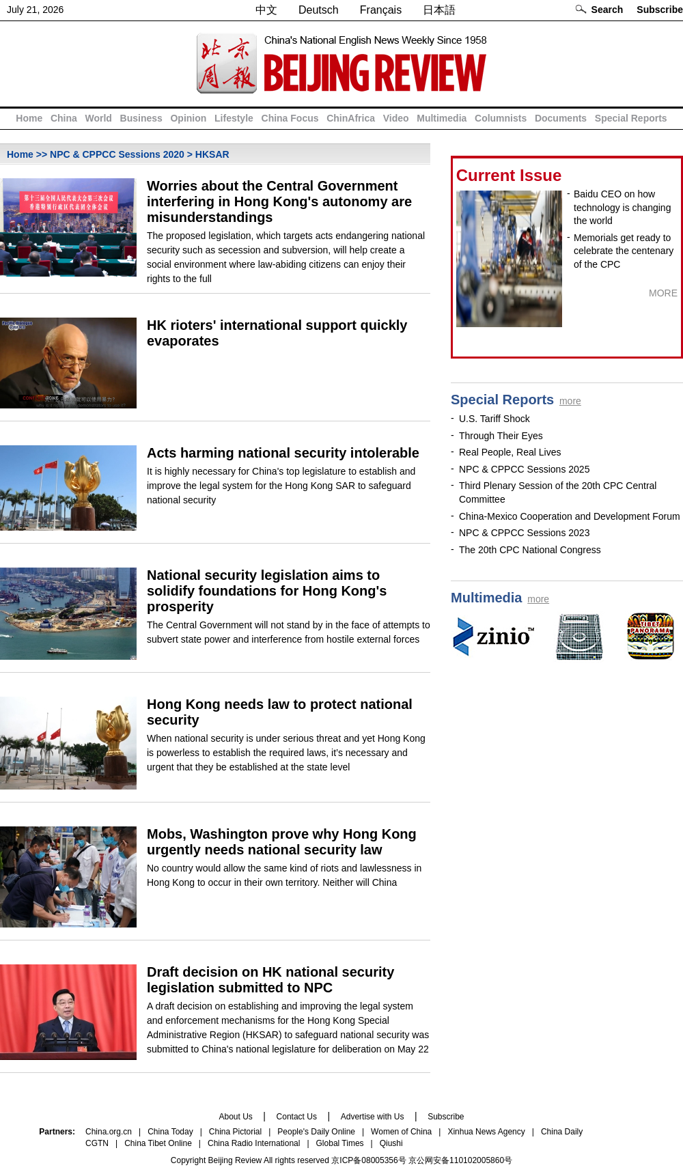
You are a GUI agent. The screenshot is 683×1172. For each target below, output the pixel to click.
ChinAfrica (350, 118)
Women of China (401, 1131)
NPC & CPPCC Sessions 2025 (524, 469)
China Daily (562, 1131)
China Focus (290, 118)
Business (141, 118)
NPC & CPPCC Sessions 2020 (117, 154)
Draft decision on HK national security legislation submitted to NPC (270, 979)
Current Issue (509, 175)
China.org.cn (108, 1131)
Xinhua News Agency (486, 1131)
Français (381, 10)
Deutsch (318, 10)
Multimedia (441, 118)
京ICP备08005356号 (368, 1160)
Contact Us (297, 1116)
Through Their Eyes (501, 435)
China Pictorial (235, 1131)
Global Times (340, 1143)
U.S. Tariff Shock (494, 418)
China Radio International (254, 1143)
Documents (561, 118)
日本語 (439, 10)
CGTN (97, 1143)
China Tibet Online (158, 1143)
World (98, 118)
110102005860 (476, 1160)
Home (29, 118)
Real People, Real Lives (510, 452)
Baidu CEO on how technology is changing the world (622, 207)
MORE (663, 293)
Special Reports (631, 118)
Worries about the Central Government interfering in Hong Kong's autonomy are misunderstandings (279, 201)
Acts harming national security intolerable (283, 452)
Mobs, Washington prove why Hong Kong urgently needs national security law (282, 841)
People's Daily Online (316, 1131)
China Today (170, 1131)
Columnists (501, 118)
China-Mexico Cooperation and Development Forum (569, 516)
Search (607, 9)
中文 (266, 10)
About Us (235, 1116)
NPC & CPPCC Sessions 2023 (524, 532)
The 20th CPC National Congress (530, 549)
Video (396, 118)
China (64, 118)
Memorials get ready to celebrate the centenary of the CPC (623, 251)
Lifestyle (233, 118)
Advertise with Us (372, 1116)
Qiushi (391, 1143)
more (570, 400)
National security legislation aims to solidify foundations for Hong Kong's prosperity (267, 591)
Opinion (188, 118)
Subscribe (660, 9)
